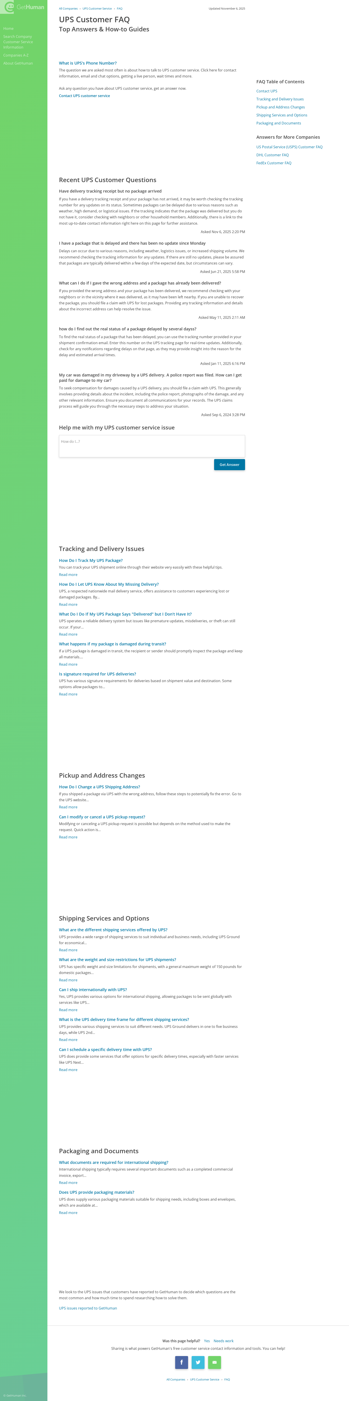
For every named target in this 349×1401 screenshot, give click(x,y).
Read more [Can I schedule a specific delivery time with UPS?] (68, 1069)
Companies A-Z (15, 55)
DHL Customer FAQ (272, 155)
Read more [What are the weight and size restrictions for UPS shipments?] (68, 980)
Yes (207, 1340)
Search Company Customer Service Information (18, 42)
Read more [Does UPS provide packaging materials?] (68, 1212)
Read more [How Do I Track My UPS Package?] (68, 574)
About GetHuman (18, 63)
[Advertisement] (152, 137)
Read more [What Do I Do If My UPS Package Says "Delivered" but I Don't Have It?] (68, 634)
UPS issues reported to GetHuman (88, 1308)
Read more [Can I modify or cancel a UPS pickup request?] (68, 837)
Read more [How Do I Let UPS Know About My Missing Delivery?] (68, 604)
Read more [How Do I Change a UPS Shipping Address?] (68, 807)
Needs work (223, 1340)
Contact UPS (266, 91)
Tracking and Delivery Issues (280, 99)
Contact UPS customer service (84, 95)
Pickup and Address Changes (280, 107)
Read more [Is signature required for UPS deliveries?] (68, 694)
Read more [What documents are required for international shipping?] (68, 1182)
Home (8, 28)
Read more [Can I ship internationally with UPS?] (68, 1009)
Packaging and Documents (278, 123)
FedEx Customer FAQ (273, 163)
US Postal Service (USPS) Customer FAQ (289, 146)
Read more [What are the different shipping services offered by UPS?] (68, 950)
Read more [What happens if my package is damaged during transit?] (68, 664)
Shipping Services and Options (281, 115)
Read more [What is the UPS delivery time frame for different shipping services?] (68, 1039)
